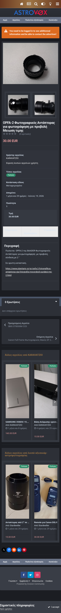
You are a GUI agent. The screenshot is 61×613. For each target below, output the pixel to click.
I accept (53, 607)
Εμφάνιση (25, 581)
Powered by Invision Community (30, 584)
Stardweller (15, 525)
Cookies (49, 581)
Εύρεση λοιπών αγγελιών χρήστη (22, 163)
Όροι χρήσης (6, 609)
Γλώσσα (12, 581)
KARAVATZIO (12, 158)
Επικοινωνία (37, 581)
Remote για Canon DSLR (45, 522)
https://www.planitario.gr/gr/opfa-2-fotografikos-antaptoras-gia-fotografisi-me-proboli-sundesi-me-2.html (29, 272)
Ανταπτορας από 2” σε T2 (18, 522)
